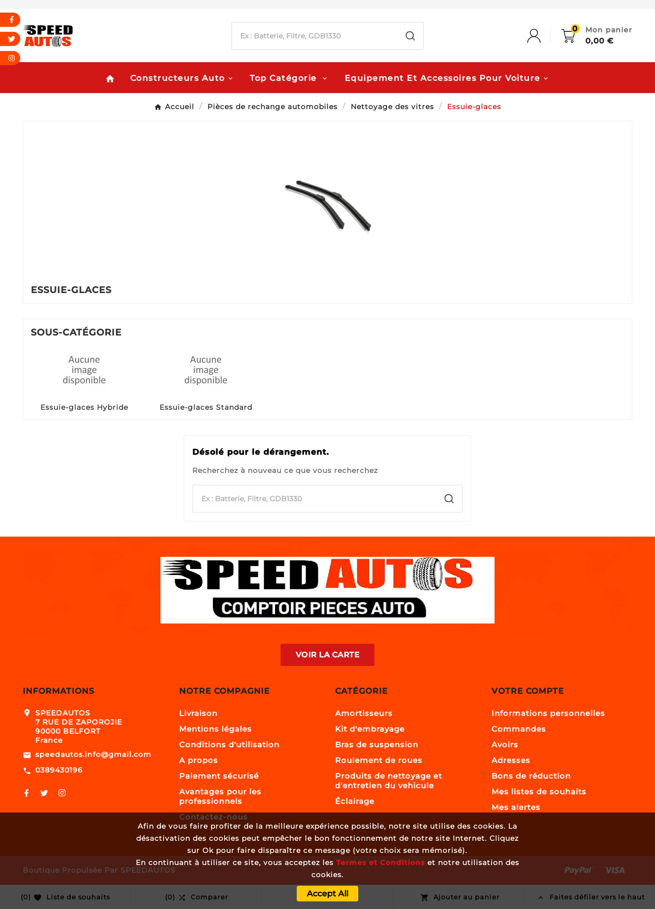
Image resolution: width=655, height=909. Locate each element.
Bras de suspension (376, 744)
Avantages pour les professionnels (220, 796)
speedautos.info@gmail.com (93, 754)
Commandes (519, 729)
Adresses (511, 760)
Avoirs (505, 744)
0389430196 (59, 770)
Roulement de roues (378, 760)
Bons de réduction (531, 776)
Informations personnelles (548, 713)
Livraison (198, 713)
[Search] (410, 35)
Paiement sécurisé (219, 776)
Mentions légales (215, 729)
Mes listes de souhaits (539, 791)
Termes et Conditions (380, 862)
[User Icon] (544, 36)
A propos (198, 760)
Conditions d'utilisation (229, 744)
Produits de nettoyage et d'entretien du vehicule (388, 780)
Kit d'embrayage (370, 729)
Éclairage (354, 801)
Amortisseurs (364, 713)
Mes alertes (516, 807)
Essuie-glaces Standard (205, 407)
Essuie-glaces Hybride (84, 407)
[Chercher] (315, 36)
